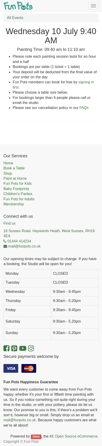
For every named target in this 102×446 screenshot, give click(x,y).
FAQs (84, 108)
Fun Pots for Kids (17, 183)
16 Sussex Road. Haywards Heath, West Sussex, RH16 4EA (49, 233)
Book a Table (14, 168)
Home (8, 163)
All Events (15, 18)
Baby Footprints (16, 189)
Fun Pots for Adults (19, 199)
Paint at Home (15, 178)
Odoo (36, 436)
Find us (9, 223)
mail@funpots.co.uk (19, 420)
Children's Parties (17, 194)
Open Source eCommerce (76, 436)
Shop (7, 173)
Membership (13, 204)
